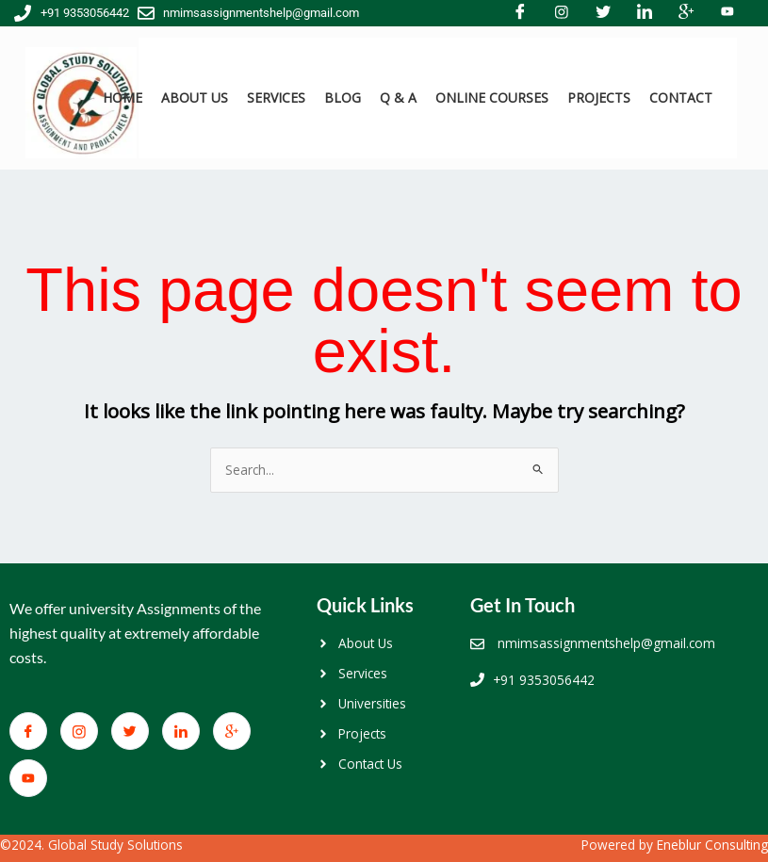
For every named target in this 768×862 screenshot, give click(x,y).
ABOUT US (194, 97)
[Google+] (232, 731)
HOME (122, 97)
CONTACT (680, 97)
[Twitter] (130, 731)
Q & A (398, 97)
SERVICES (276, 97)
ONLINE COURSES (491, 97)
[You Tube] (28, 778)
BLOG (342, 97)
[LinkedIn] (181, 731)
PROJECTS (598, 97)
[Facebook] (28, 731)
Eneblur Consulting (712, 845)
